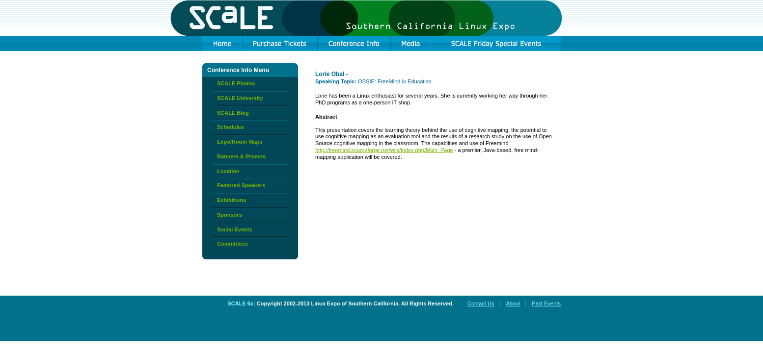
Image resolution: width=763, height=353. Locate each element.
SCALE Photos (236, 83)
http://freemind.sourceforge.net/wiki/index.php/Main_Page (384, 150)
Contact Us (480, 303)
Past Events (546, 303)
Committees (232, 244)
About (513, 303)
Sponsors (229, 215)
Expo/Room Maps (239, 142)
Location (228, 171)
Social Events (234, 229)
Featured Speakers (241, 185)
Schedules (230, 127)
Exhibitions (231, 200)
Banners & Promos (241, 156)
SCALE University (240, 98)
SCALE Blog (233, 113)
